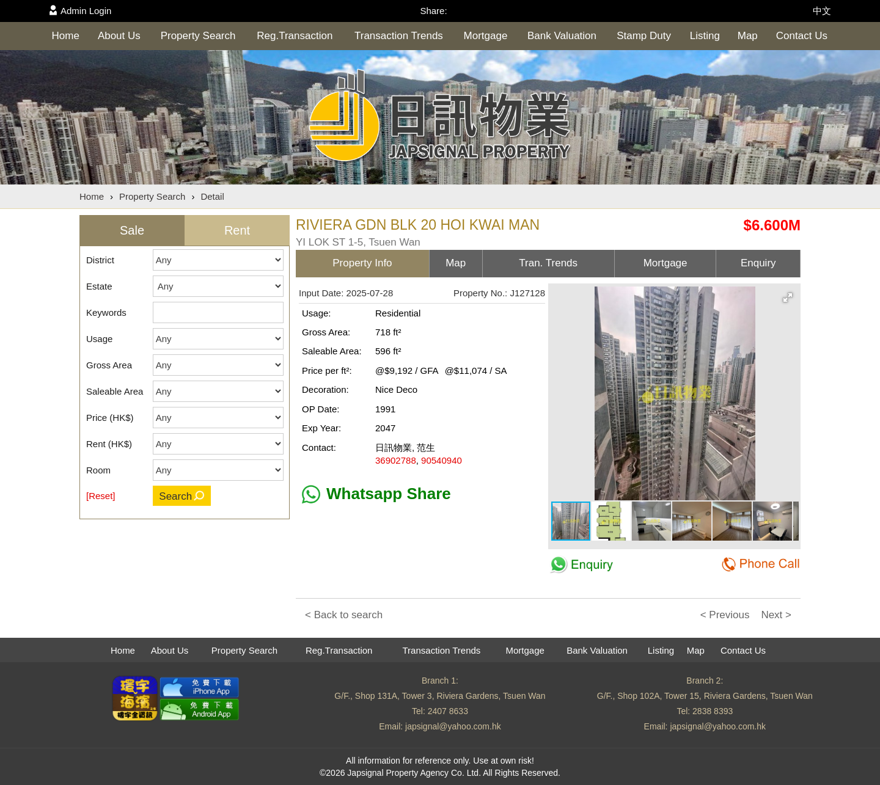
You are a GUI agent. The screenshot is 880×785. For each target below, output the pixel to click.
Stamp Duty (644, 36)
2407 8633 (448, 711)
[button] (788, 297)
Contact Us (801, 36)
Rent (237, 230)
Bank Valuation (561, 36)
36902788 (395, 460)
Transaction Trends (398, 36)
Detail (212, 196)
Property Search (198, 36)
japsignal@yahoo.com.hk (453, 726)
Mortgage (486, 36)
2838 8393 (712, 711)
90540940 (441, 460)
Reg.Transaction (294, 36)
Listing (705, 36)
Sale (132, 230)
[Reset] (101, 496)
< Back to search (344, 615)
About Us (119, 36)
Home (65, 36)
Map (748, 36)
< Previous (725, 615)
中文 (822, 10)
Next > (776, 615)
